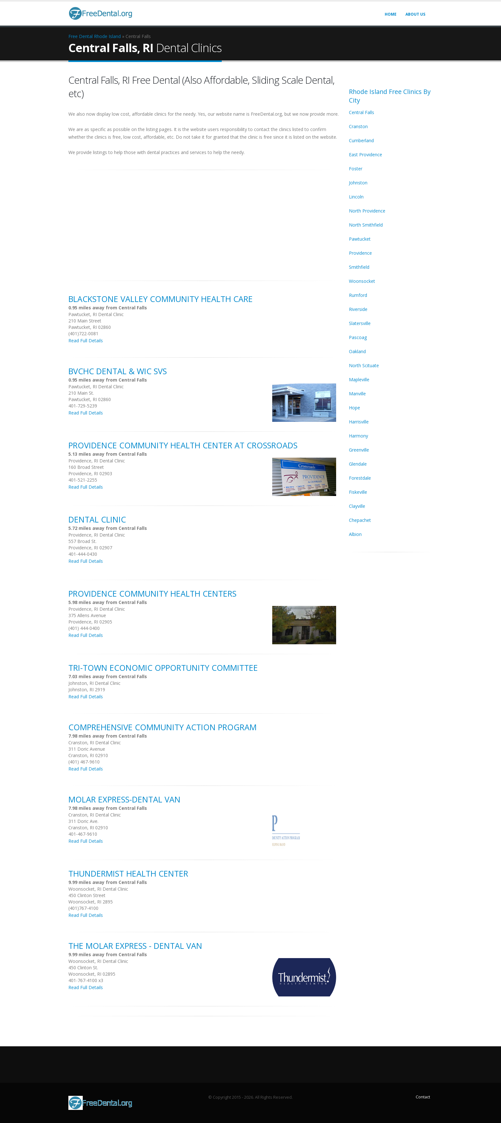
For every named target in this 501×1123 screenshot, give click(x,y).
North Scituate (364, 365)
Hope (354, 408)
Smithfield (359, 267)
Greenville (359, 450)
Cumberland (361, 140)
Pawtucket (360, 239)
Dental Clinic (97, 519)
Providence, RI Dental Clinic (96, 461)
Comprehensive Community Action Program (162, 727)
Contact (423, 1097)
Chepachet (360, 520)
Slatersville (360, 323)
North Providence (367, 211)
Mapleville (359, 379)
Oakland (357, 351)
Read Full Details (85, 340)
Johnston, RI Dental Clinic (94, 683)
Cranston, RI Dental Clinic (94, 743)
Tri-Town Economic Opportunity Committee (163, 667)
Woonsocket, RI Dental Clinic (98, 889)
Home (391, 14)
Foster (355, 169)
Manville (357, 394)
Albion (355, 534)
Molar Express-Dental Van (124, 799)
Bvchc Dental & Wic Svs (117, 371)
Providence (360, 253)
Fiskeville (358, 492)
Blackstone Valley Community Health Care (160, 298)
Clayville (357, 506)
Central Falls (361, 112)
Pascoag (358, 337)
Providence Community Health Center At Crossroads (182, 445)
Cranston (358, 126)
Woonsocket (362, 281)
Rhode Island (107, 36)
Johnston (358, 183)
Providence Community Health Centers (152, 593)
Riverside (358, 309)
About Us (415, 14)
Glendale (358, 464)
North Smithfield (366, 225)
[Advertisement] (203, 222)
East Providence (365, 154)
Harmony (358, 436)
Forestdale (360, 478)
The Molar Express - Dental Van (135, 945)
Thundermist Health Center (128, 873)
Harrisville (359, 422)
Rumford (358, 295)
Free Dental (80, 36)
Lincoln (356, 197)
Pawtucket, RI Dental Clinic (96, 314)
